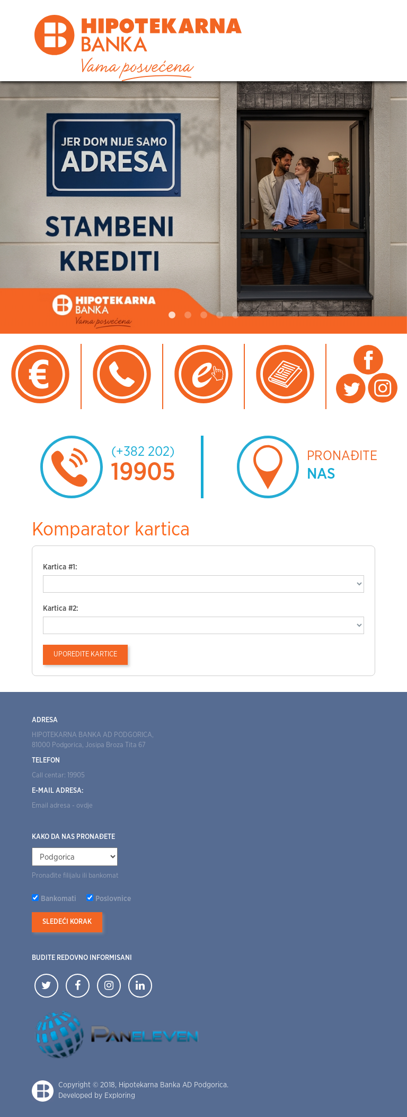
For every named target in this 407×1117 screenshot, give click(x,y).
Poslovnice (113, 899)
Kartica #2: (60, 608)
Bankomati (58, 899)
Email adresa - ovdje (62, 805)
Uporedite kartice (85, 654)
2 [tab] (187, 315)
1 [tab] (171, 315)
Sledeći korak (67, 922)
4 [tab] (219, 315)
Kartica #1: (60, 567)
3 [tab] (203, 315)
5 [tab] (235, 315)
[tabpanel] (203, 207)
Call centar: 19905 (58, 775)
